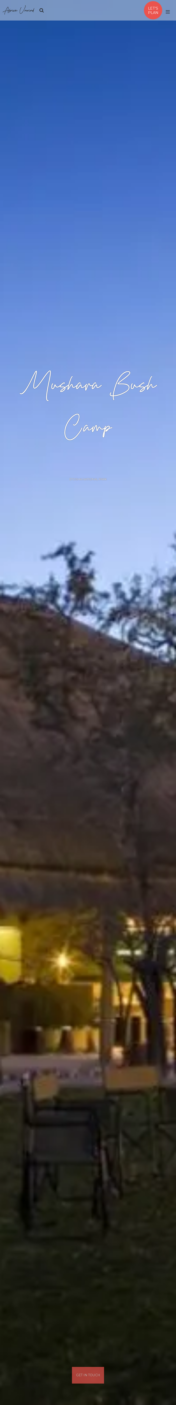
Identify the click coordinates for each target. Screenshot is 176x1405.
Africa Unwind (18, 10)
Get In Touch (88, 1375)
